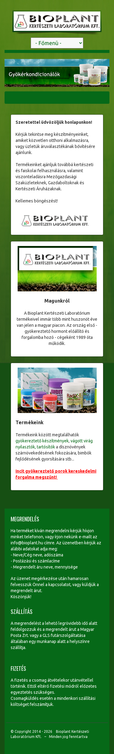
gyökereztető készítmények (42, 440)
